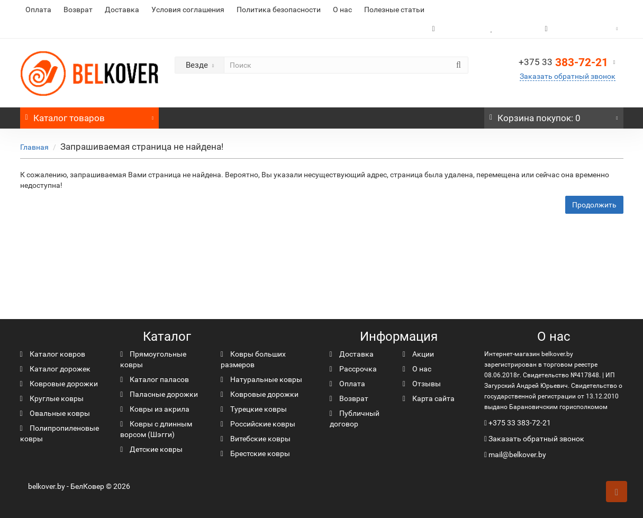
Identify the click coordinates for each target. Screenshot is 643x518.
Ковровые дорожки (59, 383)
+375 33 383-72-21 (519, 423)
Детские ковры (151, 449)
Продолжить (594, 205)
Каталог (89, 115)
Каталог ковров (52, 354)
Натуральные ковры (261, 379)
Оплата (38, 9)
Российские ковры (258, 424)
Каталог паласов (154, 379)
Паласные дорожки (159, 394)
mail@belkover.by (515, 454)
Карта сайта (429, 398)
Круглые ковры (52, 398)
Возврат (78, 9)
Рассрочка (353, 369)
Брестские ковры (255, 453)
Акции (418, 354)
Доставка (122, 9)
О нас (342, 9)
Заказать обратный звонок (567, 76)
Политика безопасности (279, 9)
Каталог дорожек (55, 369)
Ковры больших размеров (253, 359)
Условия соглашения (187, 9)
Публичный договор (354, 418)
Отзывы (422, 383)
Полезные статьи (394, 9)
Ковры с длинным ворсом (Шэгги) (156, 429)
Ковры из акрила (154, 409)
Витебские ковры (256, 438)
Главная (34, 147)
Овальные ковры (55, 413)
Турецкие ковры (254, 409)
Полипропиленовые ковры (59, 433)
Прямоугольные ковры (153, 359)
